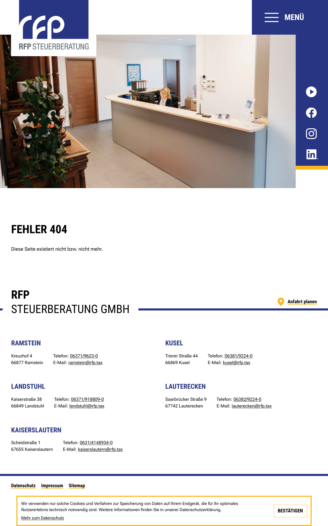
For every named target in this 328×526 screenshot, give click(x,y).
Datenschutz (23, 486)
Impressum (52, 486)
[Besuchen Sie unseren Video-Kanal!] (311, 91)
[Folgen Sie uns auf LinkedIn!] (312, 154)
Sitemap (77, 486)
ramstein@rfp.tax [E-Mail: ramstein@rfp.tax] (85, 362)
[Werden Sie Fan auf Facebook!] (311, 113)
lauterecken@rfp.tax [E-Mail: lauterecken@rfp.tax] (252, 406)
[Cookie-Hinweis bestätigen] (290, 511)
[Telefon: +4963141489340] (96, 443)
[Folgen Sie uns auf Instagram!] (311, 133)
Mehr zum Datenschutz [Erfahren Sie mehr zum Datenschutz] (42, 517)
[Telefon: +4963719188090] (87, 399)
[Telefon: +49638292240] (247, 399)
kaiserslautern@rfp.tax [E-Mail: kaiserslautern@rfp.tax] (100, 449)
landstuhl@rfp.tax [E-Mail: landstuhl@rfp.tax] (86, 406)
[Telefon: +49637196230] (84, 356)
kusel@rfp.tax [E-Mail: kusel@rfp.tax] (236, 362)
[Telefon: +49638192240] (239, 356)
